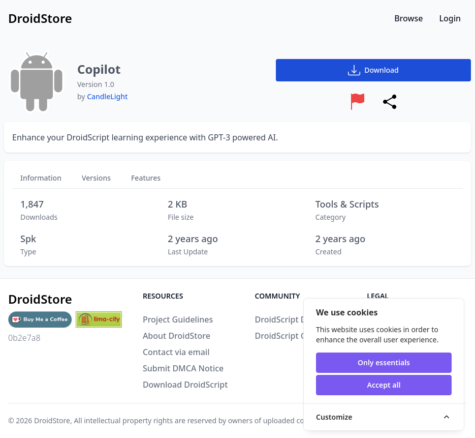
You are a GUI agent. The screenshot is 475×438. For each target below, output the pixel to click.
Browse (408, 18)
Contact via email (176, 352)
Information (40, 178)
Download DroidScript (185, 384)
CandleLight (107, 96)
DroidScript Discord (292, 319)
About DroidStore (176, 335)
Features (146, 178)
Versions (96, 178)
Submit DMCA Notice (183, 368)
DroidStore (52, 420)
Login (450, 18)
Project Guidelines (178, 319)
